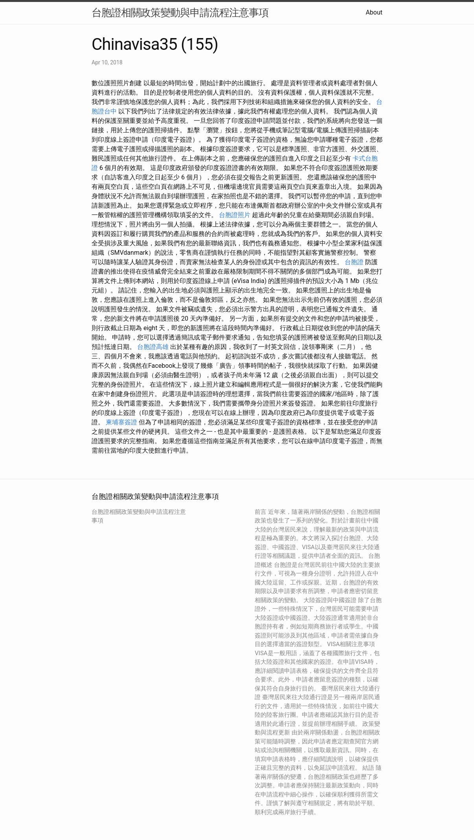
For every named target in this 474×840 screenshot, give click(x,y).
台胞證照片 (234, 215)
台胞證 (354, 262)
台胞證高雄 (153, 347)
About (374, 12)
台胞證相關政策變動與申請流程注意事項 (180, 12)
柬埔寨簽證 (121, 422)
